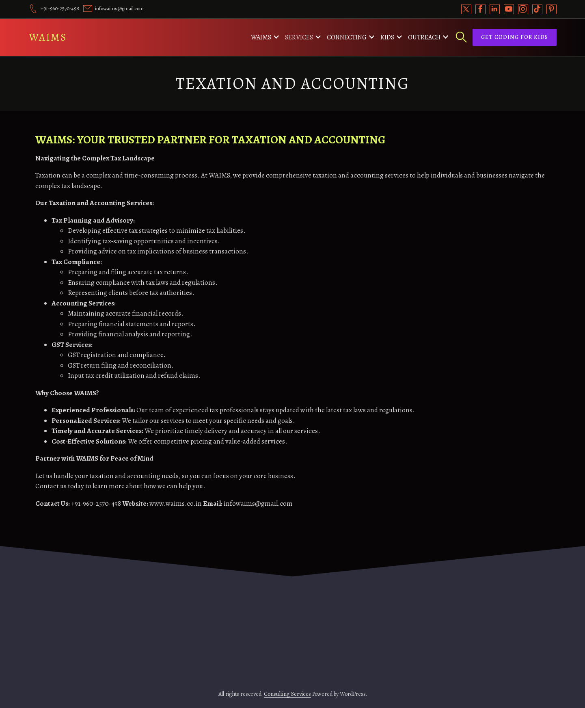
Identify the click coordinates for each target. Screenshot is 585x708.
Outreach (424, 37)
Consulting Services (287, 694)
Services (299, 37)
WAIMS (48, 37)
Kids (387, 37)
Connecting (347, 37)
